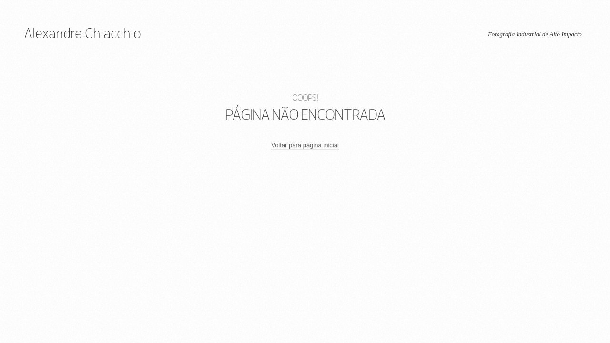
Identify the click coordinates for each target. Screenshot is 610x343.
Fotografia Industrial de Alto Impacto (535, 34)
